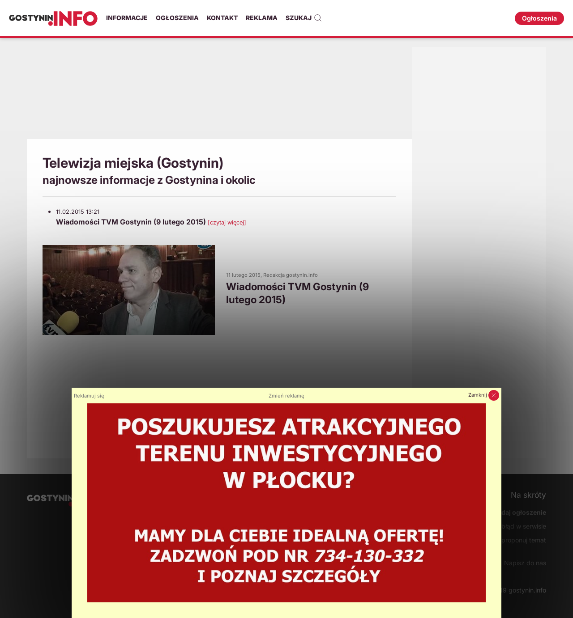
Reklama (262, 17)
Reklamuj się (89, 396)
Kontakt (222, 17)
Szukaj (304, 18)
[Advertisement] (219, 91)
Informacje (127, 17)
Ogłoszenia (177, 17)
